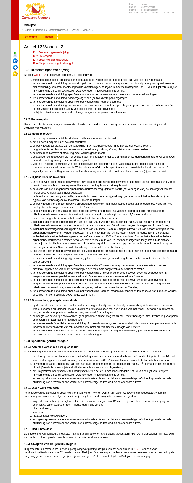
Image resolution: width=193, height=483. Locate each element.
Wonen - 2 (40, 74)
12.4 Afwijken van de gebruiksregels (53, 63)
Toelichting (30, 36)
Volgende (15, 67)
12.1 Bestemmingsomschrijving (51, 52)
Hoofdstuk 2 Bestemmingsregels (51, 30)
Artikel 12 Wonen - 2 (82, 30)
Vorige (15, 61)
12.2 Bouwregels (42, 56)
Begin (15, 54)
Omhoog (15, 74)
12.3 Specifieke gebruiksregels (50, 59)
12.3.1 (138, 449)
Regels (27, 30)
